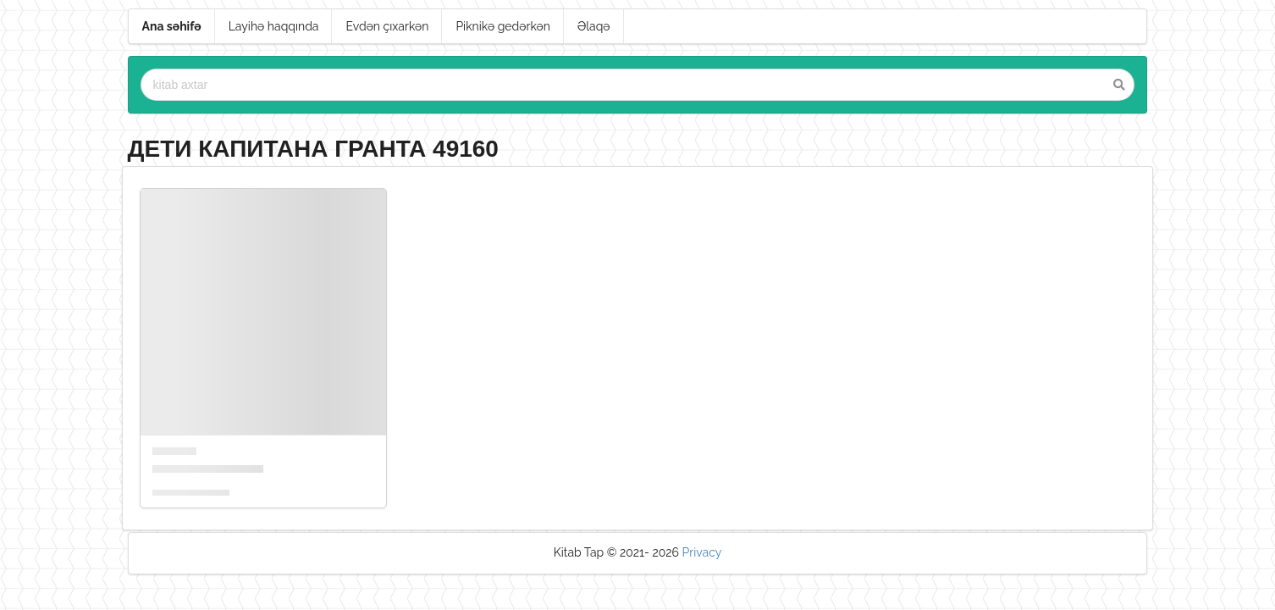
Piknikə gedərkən (502, 26)
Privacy (702, 552)
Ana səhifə (171, 26)
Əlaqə (593, 26)
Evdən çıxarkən (386, 26)
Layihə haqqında (274, 26)
